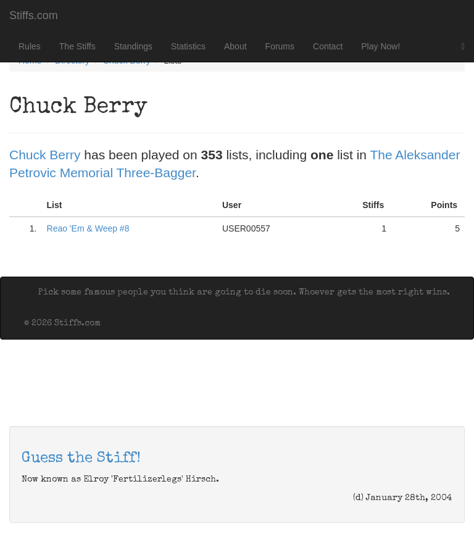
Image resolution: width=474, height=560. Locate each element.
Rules (30, 46)
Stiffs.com (33, 15)
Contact (328, 46)
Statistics (188, 46)
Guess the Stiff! (81, 458)
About (235, 46)
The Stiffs (77, 46)
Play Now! (380, 46)
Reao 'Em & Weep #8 (88, 228)
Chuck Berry (45, 155)
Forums (279, 46)
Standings (133, 46)
